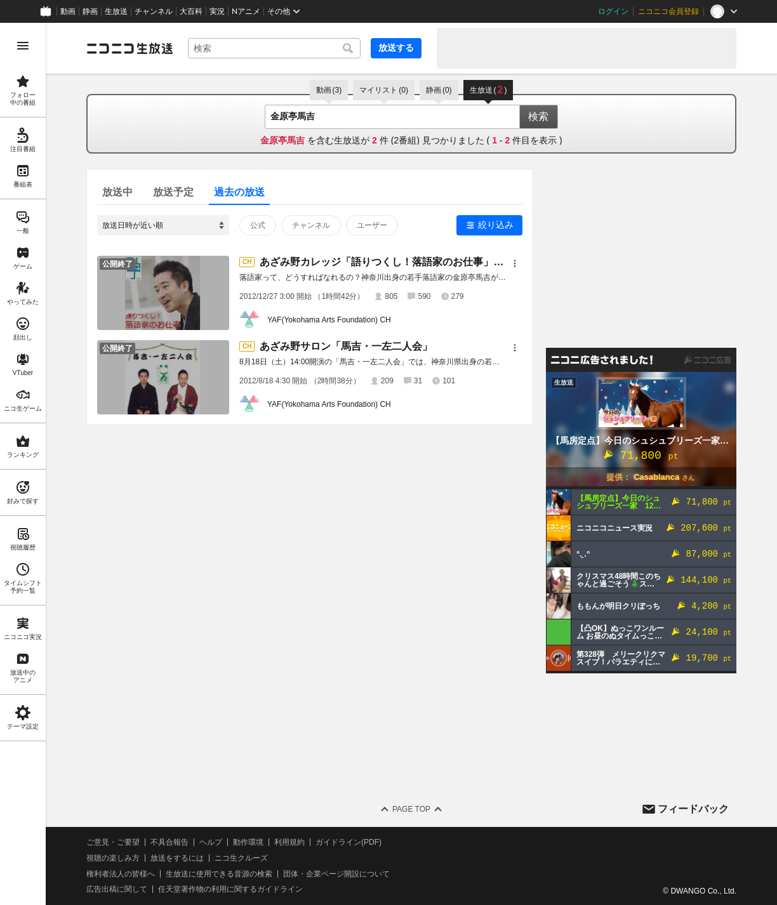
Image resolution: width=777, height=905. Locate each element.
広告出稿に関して (116, 889)
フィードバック (693, 808)
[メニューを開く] (23, 45)
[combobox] (274, 48)
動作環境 (248, 842)
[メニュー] (514, 263)
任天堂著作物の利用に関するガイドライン (230, 889)
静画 (90, 11)
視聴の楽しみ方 (113, 858)
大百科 (191, 11)
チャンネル (154, 11)
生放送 (116, 11)
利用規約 (289, 842)
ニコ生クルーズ (241, 858)
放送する (396, 48)
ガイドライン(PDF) (348, 842)
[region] (23, 464)
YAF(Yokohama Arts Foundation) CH (329, 319)
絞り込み (496, 225)
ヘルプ (210, 842)
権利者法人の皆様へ (120, 873)
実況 (217, 11)
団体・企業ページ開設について (336, 874)
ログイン (613, 11)
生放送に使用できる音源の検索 (219, 874)
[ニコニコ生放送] (129, 48)
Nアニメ (246, 11)
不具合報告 (169, 842)
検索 (538, 116)
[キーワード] (274, 48)
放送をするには (177, 858)
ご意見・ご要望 (113, 842)
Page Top (411, 809)
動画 (68, 11)
